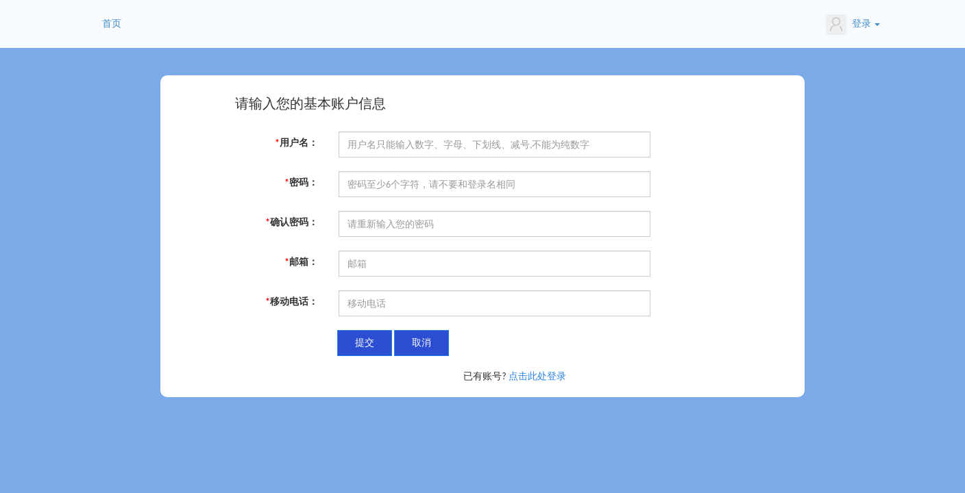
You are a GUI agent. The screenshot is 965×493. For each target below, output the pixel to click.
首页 (111, 23)
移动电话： (291, 301)
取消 (421, 343)
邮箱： (301, 262)
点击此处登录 (537, 376)
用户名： (296, 143)
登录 (853, 24)
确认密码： (291, 222)
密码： (301, 182)
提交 (364, 343)
